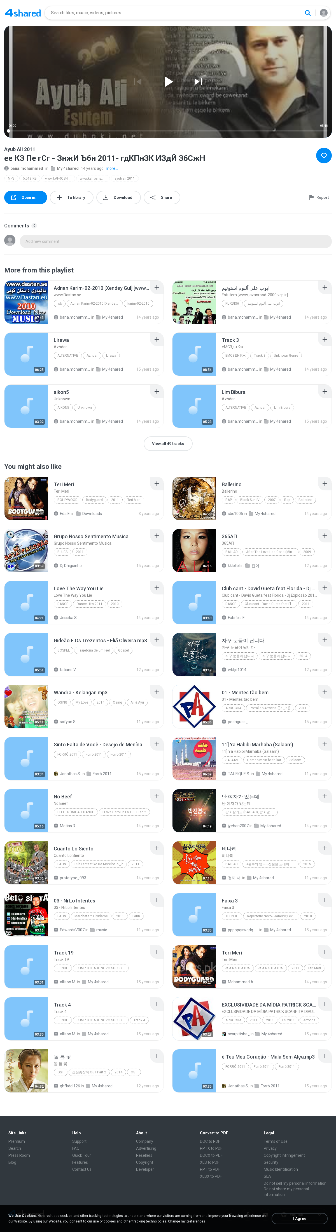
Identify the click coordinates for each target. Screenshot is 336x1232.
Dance (62, 604)
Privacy (270, 1148)
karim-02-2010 (138, 303)
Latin (61, 864)
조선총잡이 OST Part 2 (89, 1072)
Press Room (19, 1155)
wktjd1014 (234, 669)
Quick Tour (81, 1155)
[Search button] (307, 13)
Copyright (144, 1162)
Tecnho (232, 916)
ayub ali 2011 (125, 178)
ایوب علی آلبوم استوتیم (264, 303)
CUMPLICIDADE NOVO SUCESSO (101, 968)
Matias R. (65, 826)
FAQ (76, 1148)
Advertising (146, 1148)
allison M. (65, 982)
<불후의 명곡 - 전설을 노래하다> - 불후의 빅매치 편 (272, 864)
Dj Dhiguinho (68, 565)
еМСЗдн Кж (235, 356)
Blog (12, 1162)
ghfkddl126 (67, 1086)
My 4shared (65, 168)
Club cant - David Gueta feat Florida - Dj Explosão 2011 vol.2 (271, 604)
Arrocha (233, 708)
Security (271, 1162)
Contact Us (82, 1169)
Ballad (231, 552)
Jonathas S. (67, 774)
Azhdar (92, 356)
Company (144, 1141)
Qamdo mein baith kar (264, 760)
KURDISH (232, 303)
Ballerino (305, 500)
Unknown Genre (286, 356)
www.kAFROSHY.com (60, 178)
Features (80, 1162)
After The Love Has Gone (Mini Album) (272, 552)
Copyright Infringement (284, 1155)
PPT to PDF (210, 1169)
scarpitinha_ (236, 1034)
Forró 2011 (67, 754)
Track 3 (259, 356)
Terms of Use (276, 1141)
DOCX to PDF (211, 1155)
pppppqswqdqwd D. (240, 930)
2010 (115, 604)
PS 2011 (288, 1020)
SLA (267, 1176)
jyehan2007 (235, 826)
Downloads (89, 513)
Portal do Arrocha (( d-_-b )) (270, 708)
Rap (228, 500)
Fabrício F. (233, 617)
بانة (59, 303)
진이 (252, 565)
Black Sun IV (250, 500)
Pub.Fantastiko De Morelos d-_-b (98, 864)
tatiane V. (65, 669)
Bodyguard (94, 500)
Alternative (67, 356)
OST (60, 1072)
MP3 (11, 178)
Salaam (232, 760)
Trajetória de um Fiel (94, 650)
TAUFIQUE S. (236, 774)
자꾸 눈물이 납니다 (239, 656)
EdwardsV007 (69, 930)
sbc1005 (232, 513)
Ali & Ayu (137, 702)
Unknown (85, 408)
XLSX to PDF (211, 1176)
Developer (145, 1169)
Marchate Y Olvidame (91, 916)
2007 (272, 500)
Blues (62, 552)
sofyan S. (65, 722)
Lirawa (111, 356)
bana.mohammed (23, 168)
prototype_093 (70, 878)
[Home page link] (23, 13)
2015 (307, 864)
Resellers (144, 1155)
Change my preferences (186, 1221)
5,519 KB (30, 178)
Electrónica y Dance (75, 812)
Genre (62, 968)
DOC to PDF (210, 1141)
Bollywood (67, 500)
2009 (307, 552)
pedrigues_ (235, 722)
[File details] (26, 302)
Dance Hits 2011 (89, 604)
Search (14, 1148)
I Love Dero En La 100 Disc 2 (124, 812)
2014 (303, 656)
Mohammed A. (238, 982)
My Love (82, 702)
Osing (62, 702)
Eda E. (62, 513)
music (98, 930)
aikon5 (63, 408)
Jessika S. (66, 617)
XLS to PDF (209, 1162)
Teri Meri (134, 500)
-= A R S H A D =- (237, 968)
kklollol (231, 565)
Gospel (63, 650)
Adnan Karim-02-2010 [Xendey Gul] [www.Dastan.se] (96, 303)
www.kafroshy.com (94, 178)
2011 (115, 500)
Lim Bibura (282, 408)
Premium (16, 1141)
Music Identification (281, 1169)
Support (79, 1141)
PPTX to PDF (211, 1148)
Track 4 (139, 1020)
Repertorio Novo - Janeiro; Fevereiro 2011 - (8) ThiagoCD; (273, 916)
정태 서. (231, 878)
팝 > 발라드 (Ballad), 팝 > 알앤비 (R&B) (251, 812)
